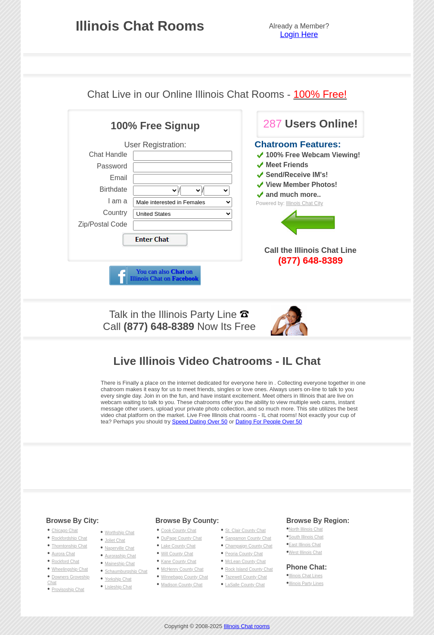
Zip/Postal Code (102, 224)
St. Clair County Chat (245, 530)
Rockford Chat (65, 561)
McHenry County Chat (182, 569)
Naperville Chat (119, 548)
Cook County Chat (178, 530)
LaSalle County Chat (245, 584)
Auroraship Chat (120, 556)
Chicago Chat (65, 530)
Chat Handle (108, 154)
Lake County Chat (178, 546)
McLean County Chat (245, 561)
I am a (117, 201)
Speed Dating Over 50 (200, 421)
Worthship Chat (119, 532)
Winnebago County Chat (184, 577)
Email (118, 177)
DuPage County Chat (181, 538)
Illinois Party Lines (306, 583)
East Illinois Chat (305, 544)
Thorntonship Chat (69, 546)
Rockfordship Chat (69, 538)
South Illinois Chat (306, 537)
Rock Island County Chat (249, 569)
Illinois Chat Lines (305, 575)
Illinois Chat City (304, 203)
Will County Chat (177, 553)
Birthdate (113, 189)
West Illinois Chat (305, 552)
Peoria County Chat (244, 553)
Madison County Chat (181, 584)
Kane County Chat (178, 561)
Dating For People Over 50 (269, 421)
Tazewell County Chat (246, 577)
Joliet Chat (115, 540)
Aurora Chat (63, 553)
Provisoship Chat (68, 589)
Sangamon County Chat (248, 538)
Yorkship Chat (118, 579)
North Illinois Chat (306, 529)
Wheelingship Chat (70, 569)
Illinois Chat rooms (247, 626)
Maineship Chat (119, 563)
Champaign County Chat (249, 546)
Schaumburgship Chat (126, 571)
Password (112, 166)
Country (115, 212)
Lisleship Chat (118, 587)
